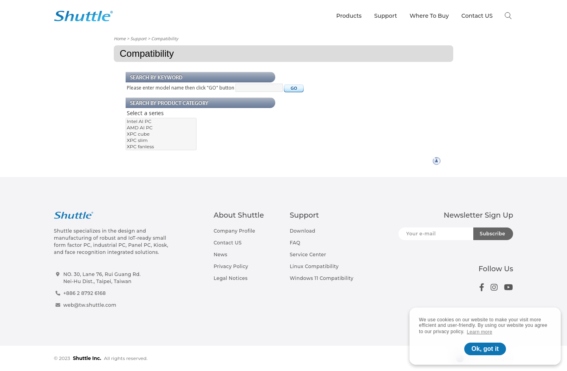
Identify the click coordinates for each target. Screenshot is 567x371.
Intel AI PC (161, 121)
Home (120, 38)
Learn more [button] (480, 332)
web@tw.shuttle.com (90, 305)
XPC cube (161, 134)
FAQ (295, 243)
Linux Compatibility (314, 266)
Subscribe (492, 234)
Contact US (477, 15)
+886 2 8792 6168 (84, 293)
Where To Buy (429, 15)
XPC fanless (161, 147)
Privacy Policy (230, 266)
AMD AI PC (161, 128)
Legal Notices (230, 278)
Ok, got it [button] (484, 348)
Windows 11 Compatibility (322, 278)
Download (302, 231)
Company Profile (234, 231)
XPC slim (161, 140)
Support (385, 15)
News (220, 254)
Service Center (308, 254)
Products (348, 15)
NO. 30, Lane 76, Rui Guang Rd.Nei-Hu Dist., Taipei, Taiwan (102, 277)
